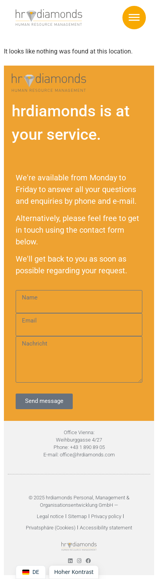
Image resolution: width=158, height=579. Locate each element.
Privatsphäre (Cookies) (50, 528)
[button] (134, 17)
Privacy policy (106, 516)
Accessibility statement (106, 528)
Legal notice (50, 516)
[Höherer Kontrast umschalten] (74, 572)
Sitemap (77, 516)
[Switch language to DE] (30, 572)
